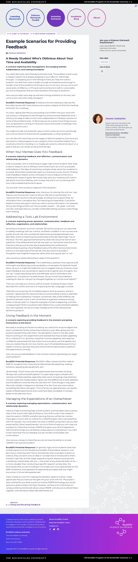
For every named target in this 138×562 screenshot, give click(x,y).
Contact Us (53, 526)
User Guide (104, 62)
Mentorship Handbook (43, 34)
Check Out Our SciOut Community (113, 50)
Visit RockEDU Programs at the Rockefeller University (108, 2)
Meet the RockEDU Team (59, 523)
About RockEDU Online (58, 519)
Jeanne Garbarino (17, 53)
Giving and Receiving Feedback (25, 505)
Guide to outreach (18, 34)
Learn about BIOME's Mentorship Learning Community (112, 47)
